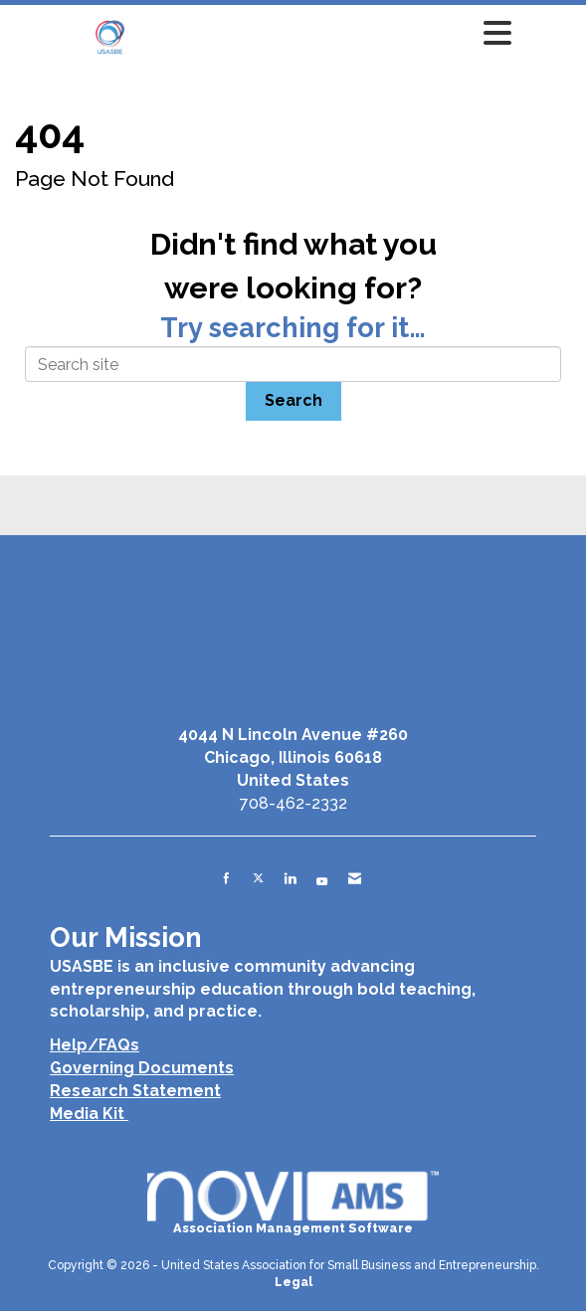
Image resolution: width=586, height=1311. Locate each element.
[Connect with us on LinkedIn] (290, 878)
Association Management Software (293, 1202)
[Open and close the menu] (341, 34)
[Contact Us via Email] (354, 878)
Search (293, 400)
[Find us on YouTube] (321, 878)
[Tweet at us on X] (258, 878)
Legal (293, 1282)
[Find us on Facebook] (226, 878)
